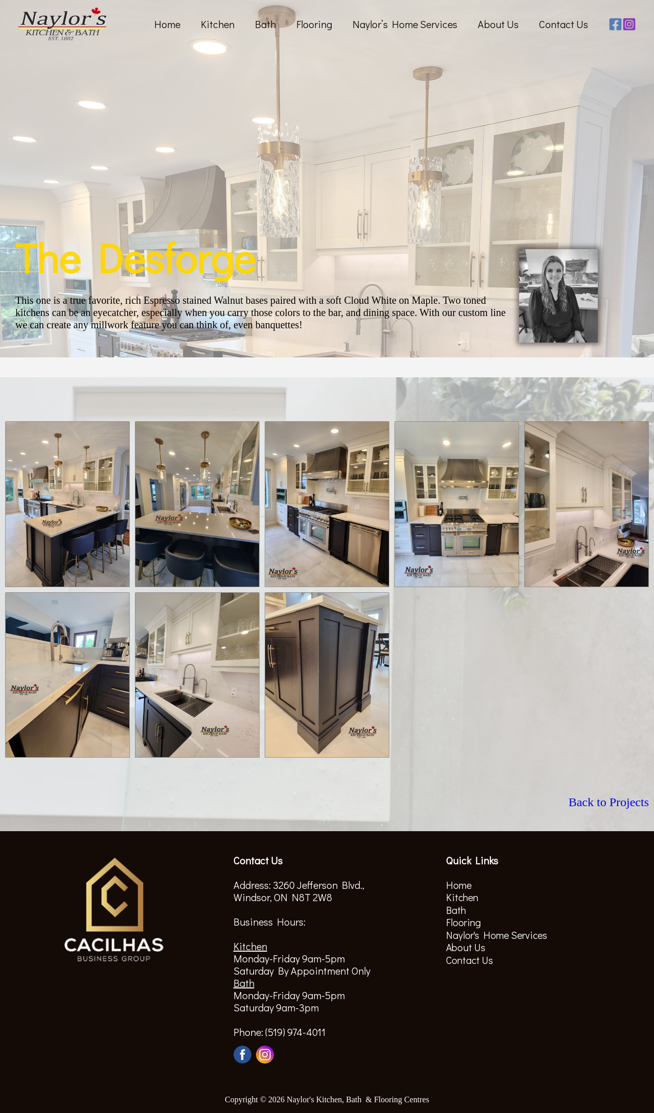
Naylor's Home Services (498, 933)
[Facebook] (615, 24)
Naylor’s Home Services (405, 24)
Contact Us (563, 24)
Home (167, 24)
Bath (265, 24)
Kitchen (218, 24)
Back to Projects (609, 802)
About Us (498, 24)
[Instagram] (629, 24)
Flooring (314, 24)
